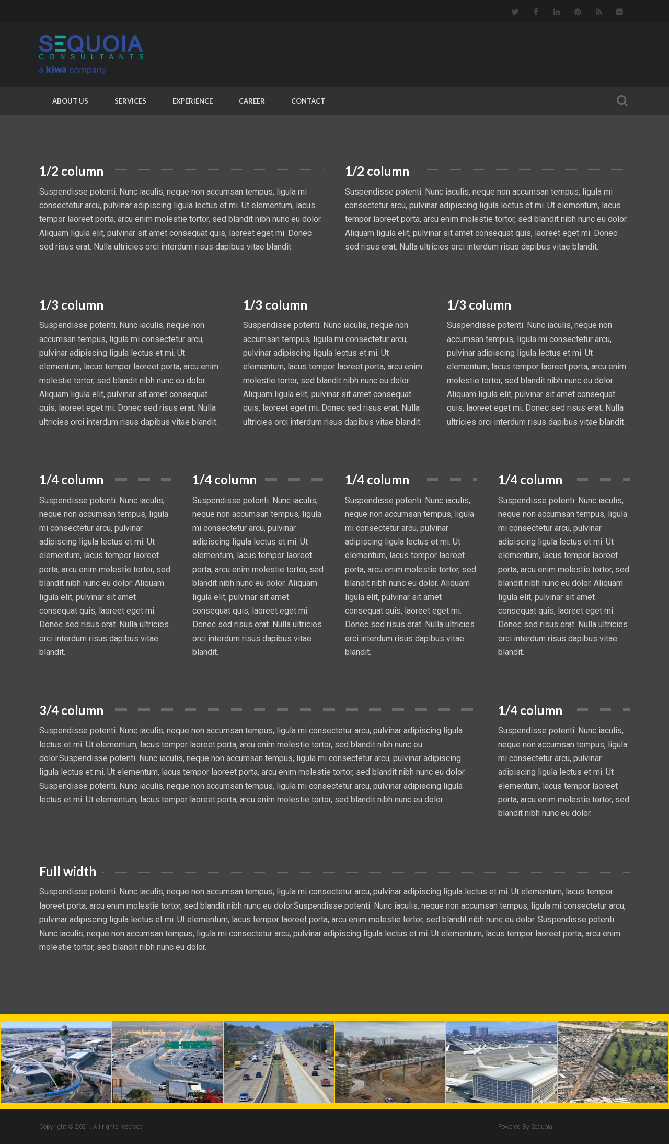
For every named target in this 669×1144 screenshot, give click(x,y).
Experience (192, 101)
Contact (308, 101)
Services (130, 101)
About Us (70, 101)
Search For (619, 99)
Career (252, 101)
